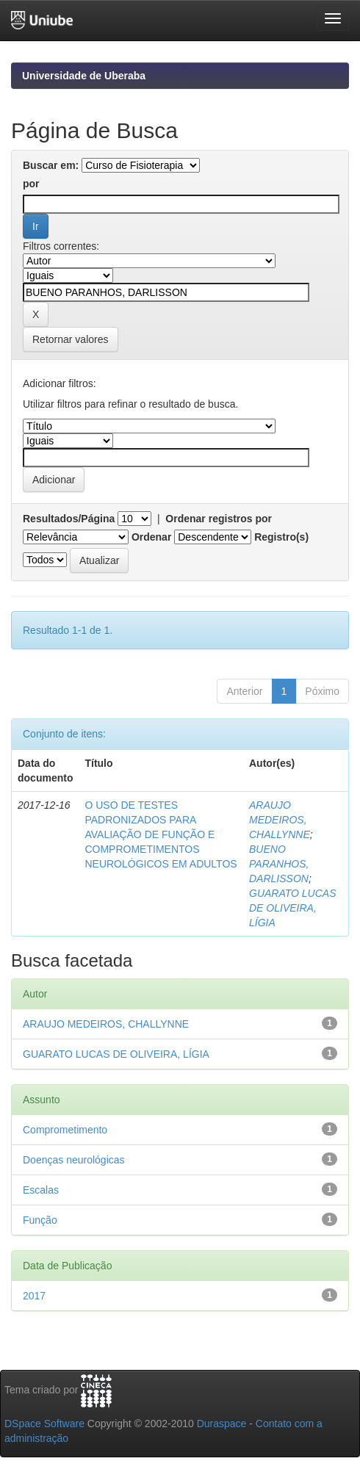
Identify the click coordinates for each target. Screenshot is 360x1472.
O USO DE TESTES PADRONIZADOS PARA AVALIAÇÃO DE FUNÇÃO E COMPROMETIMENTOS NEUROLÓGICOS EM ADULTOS (160, 834)
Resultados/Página (69, 518)
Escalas (41, 1190)
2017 (34, 1296)
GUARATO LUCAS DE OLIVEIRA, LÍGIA (292, 907)
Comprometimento (65, 1130)
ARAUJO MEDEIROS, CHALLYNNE (279, 819)
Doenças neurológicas (74, 1160)
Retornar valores (70, 339)
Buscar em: (51, 165)
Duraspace (222, 1423)
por (31, 184)
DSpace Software (44, 1423)
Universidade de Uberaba (83, 76)
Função (40, 1220)
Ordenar (151, 537)
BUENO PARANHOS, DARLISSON (279, 863)
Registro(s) (281, 537)
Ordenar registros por (218, 518)
